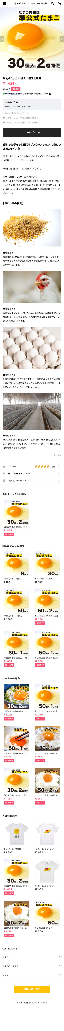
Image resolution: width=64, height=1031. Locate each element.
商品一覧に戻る (32, 989)
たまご (5, 957)
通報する (57, 455)
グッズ (5, 975)
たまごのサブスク (10, 966)
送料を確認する (31, 118)
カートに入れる (32, 132)
